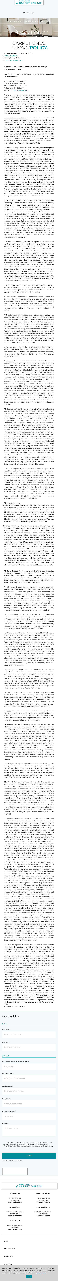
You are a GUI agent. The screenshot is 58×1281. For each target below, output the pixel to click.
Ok (29, 1276)
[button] (51, 4)
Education (8, 1256)
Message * (5, 1123)
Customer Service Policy (13, 60)
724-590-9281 (43, 1200)
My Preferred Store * (9, 1111)
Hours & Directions (14, 1202)
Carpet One (11, 21)
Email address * (7, 1086)
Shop (6, 1241)
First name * (6, 1029)
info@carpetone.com (20, 90)
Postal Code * (6, 1099)
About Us (8, 1264)
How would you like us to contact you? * (15, 1061)
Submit (29, 1156)
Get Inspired (9, 1249)
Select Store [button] (28, 13)
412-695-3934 (43, 1214)
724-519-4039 (14, 1214)
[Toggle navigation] (3, 4)
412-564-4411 (15, 1227)
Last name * (6, 1042)
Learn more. (41, 1273)
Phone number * (7, 1073)
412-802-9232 (14, 1200)
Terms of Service (10, 56)
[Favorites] (53, 4)
